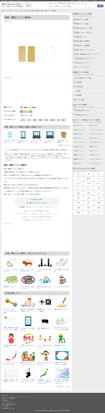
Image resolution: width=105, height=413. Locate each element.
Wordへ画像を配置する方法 (9, 404)
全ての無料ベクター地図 (83, 78)
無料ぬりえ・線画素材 (83, 45)
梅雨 (73, 3)
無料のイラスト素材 (26, 115)
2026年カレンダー (52, 3)
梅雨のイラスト (93, 146)
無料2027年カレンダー (83, 115)
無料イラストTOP (6, 10)
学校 (25, 10)
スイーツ (78, 188)
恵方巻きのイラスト (79, 129)
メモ (18, 10)
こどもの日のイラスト (95, 142)
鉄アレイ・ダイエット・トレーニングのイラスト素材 (11, 311)
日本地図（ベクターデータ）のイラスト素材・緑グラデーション (44, 381)
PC (99, 178)
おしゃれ (78, 183)
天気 (78, 198)
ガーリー (98, 183)
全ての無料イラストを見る (98, 0)
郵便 (38, 10)
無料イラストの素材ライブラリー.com (52, 410)
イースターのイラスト (80, 142)
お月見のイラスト (94, 155)
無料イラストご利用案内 (76, 0)
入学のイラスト (93, 138)
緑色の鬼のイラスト (60, 345)
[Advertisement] (37, 27)
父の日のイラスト (79, 150)
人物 (98, 188)
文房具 (32, 10)
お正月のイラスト (79, 125)
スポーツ (88, 188)
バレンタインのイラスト (96, 129)
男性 (88, 212)
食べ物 (88, 178)
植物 (98, 207)
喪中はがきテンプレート (83, 63)
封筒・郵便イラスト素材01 (36, 199)
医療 (88, 193)
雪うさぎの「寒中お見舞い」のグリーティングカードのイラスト (61, 381)
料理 (78, 207)
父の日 (77, 3)
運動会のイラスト (79, 159)
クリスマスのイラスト (95, 163)
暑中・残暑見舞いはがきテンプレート (87, 54)
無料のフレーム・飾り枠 (83, 32)
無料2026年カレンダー (83, 110)
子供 (98, 198)
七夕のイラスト (93, 150)
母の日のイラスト (79, 146)
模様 (78, 212)
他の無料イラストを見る (64, 145)
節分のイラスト (93, 125)
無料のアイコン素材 (82, 24)
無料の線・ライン (81, 37)
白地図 (68, 3)
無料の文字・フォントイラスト (85, 50)
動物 (78, 193)
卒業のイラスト (78, 138)
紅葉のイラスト (78, 163)
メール (15, 10)
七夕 (82, 3)
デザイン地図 (80, 99)
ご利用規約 (21, 207)
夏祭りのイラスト (79, 155)
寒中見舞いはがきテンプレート (85, 58)
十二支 (99, 193)
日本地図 (79, 82)
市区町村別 (79, 86)
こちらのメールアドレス (44, 216)
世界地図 (79, 95)
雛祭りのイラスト (79, 134)
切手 (22, 10)
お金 (88, 183)
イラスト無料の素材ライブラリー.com (17, 150)
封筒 (28, 10)
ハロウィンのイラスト (95, 159)
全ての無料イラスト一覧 (8, 408)
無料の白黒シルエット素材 (84, 28)
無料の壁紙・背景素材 (83, 41)
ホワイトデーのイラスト (96, 134)
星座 (88, 207)
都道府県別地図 (61, 3)
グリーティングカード (83, 67)
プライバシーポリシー (7, 402)
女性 (88, 198)
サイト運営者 (5, 406)
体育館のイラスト (9, 286)
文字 (88, 203)
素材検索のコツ (86, 0)
